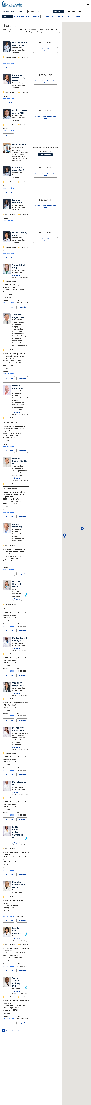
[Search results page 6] (18, 1030)
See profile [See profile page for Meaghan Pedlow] (22, 921)
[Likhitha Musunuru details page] (7, 205)
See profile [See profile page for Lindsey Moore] (8, 67)
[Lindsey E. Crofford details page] (7, 591)
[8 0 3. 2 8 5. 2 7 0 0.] (8, 966)
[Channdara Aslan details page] (7, 172)
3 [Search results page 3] (9, 1030)
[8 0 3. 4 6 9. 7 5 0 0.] (8, 303)
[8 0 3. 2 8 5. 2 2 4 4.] (8, 1018)
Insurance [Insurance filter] (49, 16)
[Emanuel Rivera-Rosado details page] (7, 469)
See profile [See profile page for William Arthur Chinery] (22, 1023)
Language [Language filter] (59, 16)
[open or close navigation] (87, 4)
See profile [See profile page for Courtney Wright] (22, 720)
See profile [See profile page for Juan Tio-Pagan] (22, 378)
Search (58, 11)
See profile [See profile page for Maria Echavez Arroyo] (8, 135)
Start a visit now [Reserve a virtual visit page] (45, 155)
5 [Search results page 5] (15, 1030)
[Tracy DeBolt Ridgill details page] (7, 271)
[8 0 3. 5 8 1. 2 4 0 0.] (8, 870)
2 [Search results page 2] (6, 1030)
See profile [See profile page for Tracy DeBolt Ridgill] (22, 307)
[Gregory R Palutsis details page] (7, 400)
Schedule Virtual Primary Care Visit (45, 50)
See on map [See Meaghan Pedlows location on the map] (9, 921)
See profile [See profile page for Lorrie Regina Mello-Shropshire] (22, 874)
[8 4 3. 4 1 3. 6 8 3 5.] (8, 374)
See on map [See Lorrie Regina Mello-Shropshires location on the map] (9, 874)
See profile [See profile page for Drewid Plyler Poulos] (22, 774)
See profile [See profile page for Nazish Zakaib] (8, 257)
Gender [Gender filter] (78, 16)
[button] (16, 422)
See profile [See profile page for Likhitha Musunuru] (8, 225)
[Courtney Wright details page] (7, 689)
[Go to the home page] (12, 4)
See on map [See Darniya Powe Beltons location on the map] (9, 970)
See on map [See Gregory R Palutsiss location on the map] (9, 451)
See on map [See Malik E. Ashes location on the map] (9, 819)
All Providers (7, 16)
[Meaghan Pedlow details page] (7, 887)
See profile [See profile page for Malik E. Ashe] (22, 819)
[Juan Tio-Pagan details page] (7, 330)
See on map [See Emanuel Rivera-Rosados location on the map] (9, 516)
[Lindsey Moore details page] (7, 47)
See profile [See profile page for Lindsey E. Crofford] (22, 630)
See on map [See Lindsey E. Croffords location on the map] (9, 630)
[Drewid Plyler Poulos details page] (7, 738)
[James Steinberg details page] (7, 533)
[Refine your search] (14, 11)
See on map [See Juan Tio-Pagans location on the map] (9, 378)
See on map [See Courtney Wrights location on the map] (9, 720)
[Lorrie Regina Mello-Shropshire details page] (7, 836)
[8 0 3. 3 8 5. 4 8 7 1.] (8, 916)
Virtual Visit (35, 16)
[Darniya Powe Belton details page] (7, 934)
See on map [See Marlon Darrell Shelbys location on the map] (9, 675)
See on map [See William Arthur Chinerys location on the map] (9, 1023)
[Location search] (39, 11)
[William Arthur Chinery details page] (7, 985)
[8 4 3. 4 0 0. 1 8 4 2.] (8, 63)
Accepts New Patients (21, 16)
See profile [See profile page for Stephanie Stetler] (8, 103)
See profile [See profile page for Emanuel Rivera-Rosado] (22, 516)
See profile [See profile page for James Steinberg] (22, 574)
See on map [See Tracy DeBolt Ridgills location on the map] (9, 307)
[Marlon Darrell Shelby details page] (7, 644)
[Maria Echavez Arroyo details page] (7, 115)
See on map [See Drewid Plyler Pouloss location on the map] (9, 774)
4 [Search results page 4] (12, 1030)
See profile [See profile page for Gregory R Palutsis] (22, 451)
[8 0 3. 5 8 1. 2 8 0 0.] (8, 626)
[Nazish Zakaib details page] (7, 237)
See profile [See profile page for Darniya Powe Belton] (22, 970)
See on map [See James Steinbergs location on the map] (9, 574)
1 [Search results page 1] (3, 1030)
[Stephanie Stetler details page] (7, 82)
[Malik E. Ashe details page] (7, 788)
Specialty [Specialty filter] (69, 16)
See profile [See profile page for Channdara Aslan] (8, 192)
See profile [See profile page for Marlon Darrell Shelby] (22, 675)
